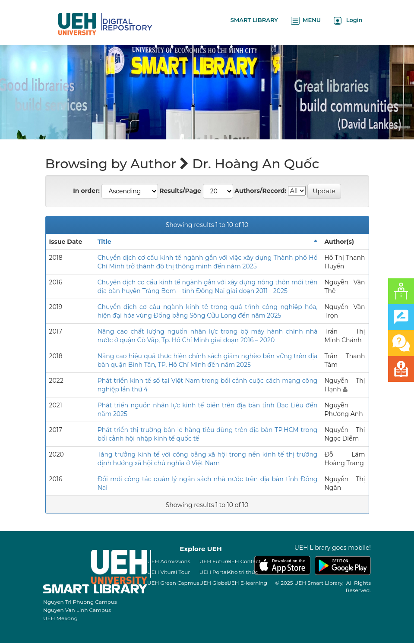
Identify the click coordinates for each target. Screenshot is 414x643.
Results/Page (180, 191)
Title (104, 242)
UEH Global (214, 583)
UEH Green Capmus (173, 583)
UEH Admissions (168, 561)
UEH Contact (244, 561)
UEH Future (214, 561)
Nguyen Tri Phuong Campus (80, 602)
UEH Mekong (60, 618)
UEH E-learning (247, 583)
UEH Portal (213, 572)
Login (348, 20)
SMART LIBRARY (254, 19)
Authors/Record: (260, 191)
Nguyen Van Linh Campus (77, 610)
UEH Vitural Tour (168, 572)
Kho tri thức (242, 572)
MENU (306, 20)
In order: (86, 191)
